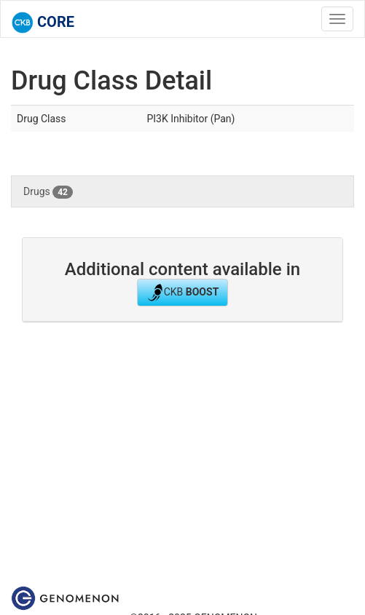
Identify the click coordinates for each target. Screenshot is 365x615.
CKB (182, 292)
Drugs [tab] (48, 192)
